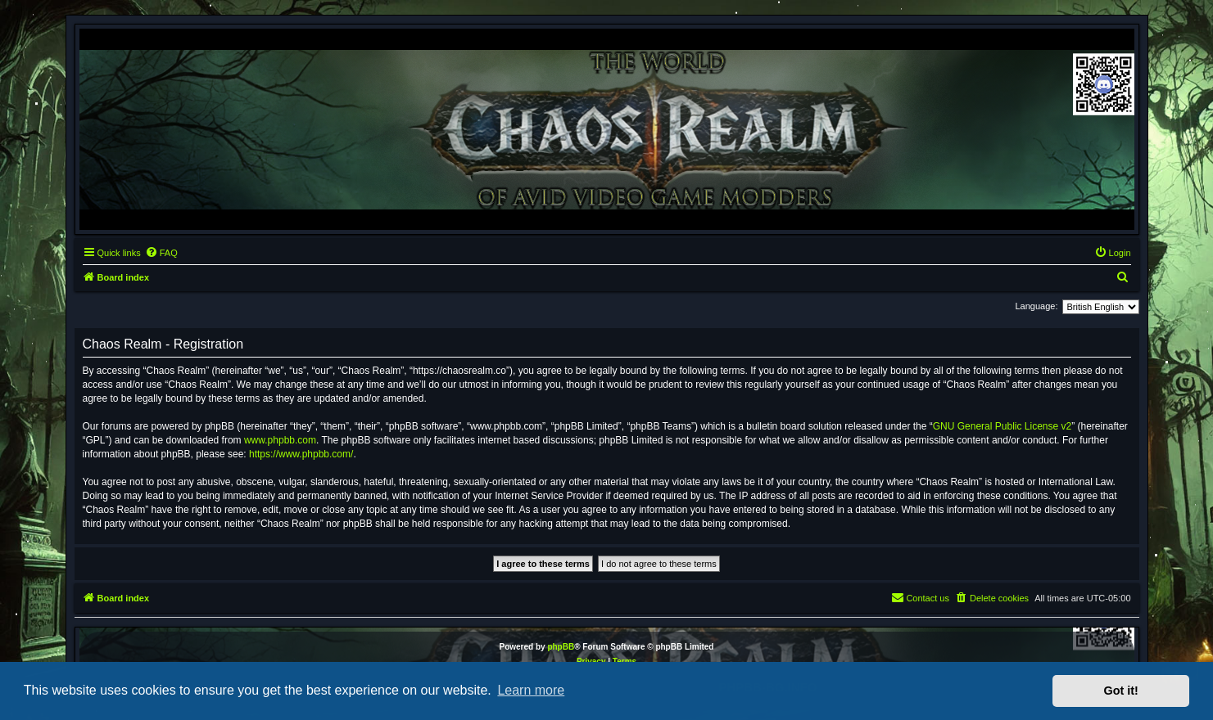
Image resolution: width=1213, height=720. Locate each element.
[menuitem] (161, 253)
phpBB (560, 646)
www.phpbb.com (280, 440)
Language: (1037, 306)
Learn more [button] (530, 690)
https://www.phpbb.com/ (301, 454)
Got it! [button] (1121, 690)
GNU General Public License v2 (1002, 426)
